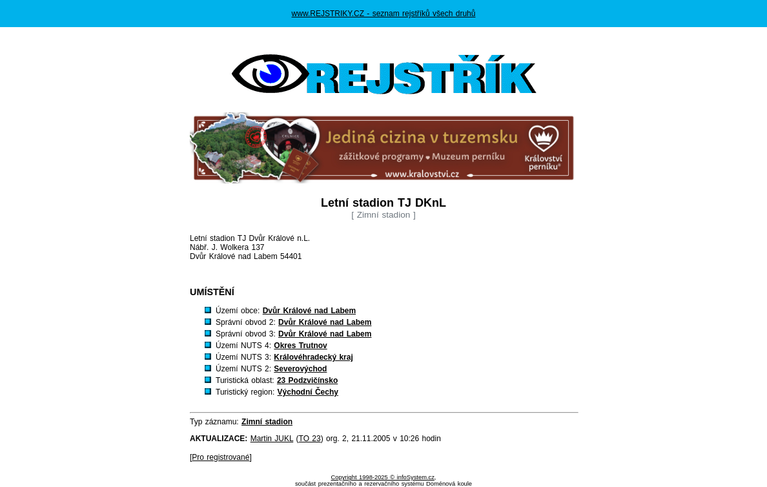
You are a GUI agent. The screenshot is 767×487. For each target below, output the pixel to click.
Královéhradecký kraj (313, 357)
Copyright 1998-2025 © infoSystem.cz (383, 477)
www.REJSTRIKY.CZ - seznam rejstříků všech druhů (384, 13)
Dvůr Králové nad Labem (309, 310)
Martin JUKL (272, 438)
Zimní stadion (266, 421)
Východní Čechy (308, 392)
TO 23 (310, 438)
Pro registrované (220, 457)
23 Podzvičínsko (307, 380)
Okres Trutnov (300, 345)
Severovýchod (300, 368)
